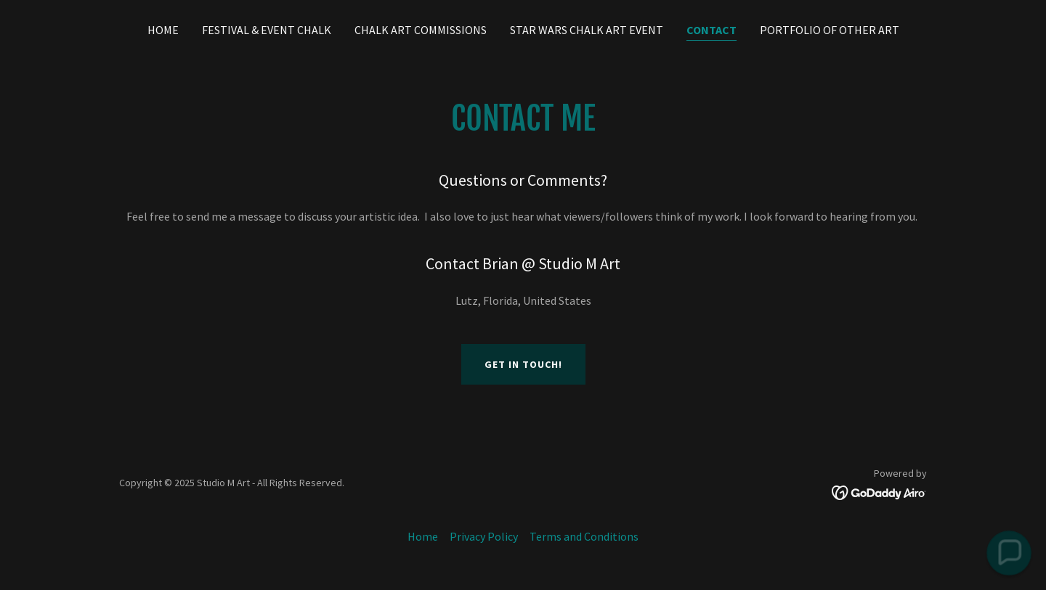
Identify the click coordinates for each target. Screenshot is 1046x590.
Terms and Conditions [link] (584, 536)
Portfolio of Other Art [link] (829, 29)
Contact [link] (711, 29)
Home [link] (163, 29)
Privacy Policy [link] (484, 536)
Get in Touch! (523, 364)
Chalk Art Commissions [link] (420, 29)
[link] (879, 491)
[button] (1009, 553)
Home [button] (423, 536)
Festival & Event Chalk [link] (266, 29)
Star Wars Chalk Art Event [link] (586, 29)
